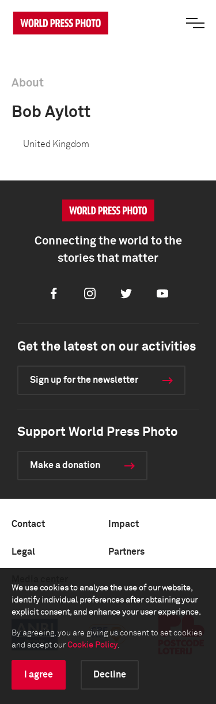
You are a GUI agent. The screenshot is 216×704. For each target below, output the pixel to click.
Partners (126, 551)
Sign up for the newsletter (84, 380)
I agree (38, 674)
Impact (123, 524)
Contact (28, 524)
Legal (23, 551)
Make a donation (65, 465)
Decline (109, 674)
